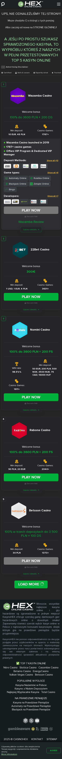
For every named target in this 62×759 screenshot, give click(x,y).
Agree (53, 750)
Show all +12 (52, 160)
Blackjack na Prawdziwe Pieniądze (31, 709)
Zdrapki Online (39, 183)
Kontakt (37, 739)
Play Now (31, 210)
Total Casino (48, 692)
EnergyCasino (41, 671)
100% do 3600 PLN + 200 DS (31, 117)
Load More (31, 584)
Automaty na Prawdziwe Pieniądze (31, 706)
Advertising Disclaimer (14, 67)
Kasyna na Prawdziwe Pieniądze (31, 702)
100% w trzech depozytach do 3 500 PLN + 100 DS (31, 534)
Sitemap (52, 739)
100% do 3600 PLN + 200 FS (31, 352)
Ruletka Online (39, 178)
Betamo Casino (22, 671)
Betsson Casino (44, 674)
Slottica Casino (28, 667)
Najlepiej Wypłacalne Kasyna (23, 692)
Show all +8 (52, 172)
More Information (9, 754)
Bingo (10, 189)
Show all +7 (52, 196)
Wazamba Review (31, 222)
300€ (31, 272)
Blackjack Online (15, 183)
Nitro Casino (10, 667)
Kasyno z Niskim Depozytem (31, 688)
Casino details (30, 229)
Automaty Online (15, 178)
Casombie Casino (49, 667)
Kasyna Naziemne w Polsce (31, 685)
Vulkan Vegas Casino (21, 674)
